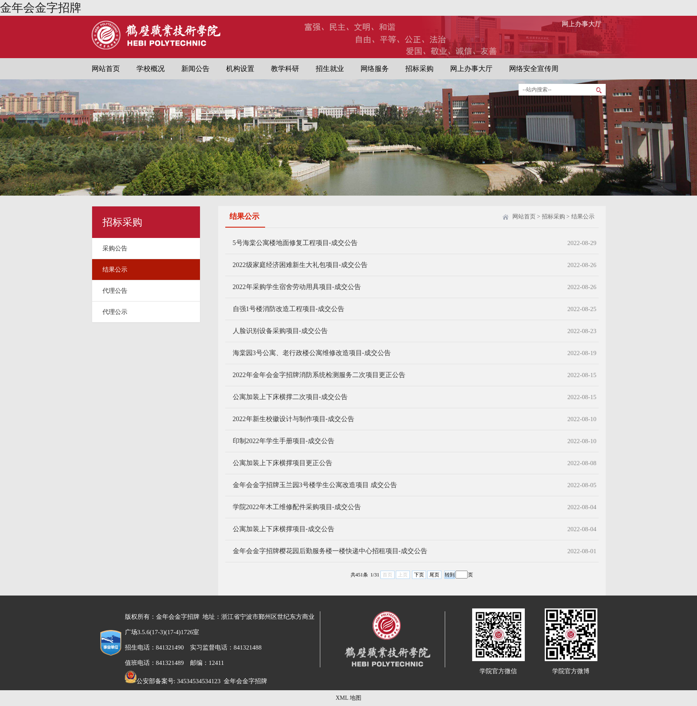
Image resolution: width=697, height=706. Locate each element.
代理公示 (114, 312)
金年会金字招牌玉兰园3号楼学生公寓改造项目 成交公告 (315, 484)
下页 (419, 575)
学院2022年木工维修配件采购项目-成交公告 (297, 506)
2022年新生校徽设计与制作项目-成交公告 (293, 418)
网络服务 (375, 69)
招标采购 (419, 69)
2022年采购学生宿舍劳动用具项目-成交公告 (297, 286)
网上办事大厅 (582, 23)
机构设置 (240, 69)
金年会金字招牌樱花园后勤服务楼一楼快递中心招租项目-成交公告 (330, 550)
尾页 (434, 575)
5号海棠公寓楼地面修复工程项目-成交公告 (295, 242)
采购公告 (114, 248)
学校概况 (150, 69)
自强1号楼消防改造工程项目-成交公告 (288, 308)
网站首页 (106, 69)
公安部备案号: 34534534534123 (173, 681)
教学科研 (285, 69)
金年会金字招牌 (40, 7)
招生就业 (330, 69)
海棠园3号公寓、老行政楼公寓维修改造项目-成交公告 (312, 352)
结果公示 (114, 269)
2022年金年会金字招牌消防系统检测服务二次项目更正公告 (319, 374)
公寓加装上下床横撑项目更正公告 (282, 462)
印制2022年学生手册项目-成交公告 (283, 440)
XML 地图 (348, 698)
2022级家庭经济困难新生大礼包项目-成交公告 (300, 264)
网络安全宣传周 (533, 69)
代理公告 (114, 290)
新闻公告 (195, 69)
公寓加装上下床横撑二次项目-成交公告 (290, 396)
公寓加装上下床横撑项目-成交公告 (283, 528)
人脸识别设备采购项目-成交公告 (280, 330)
